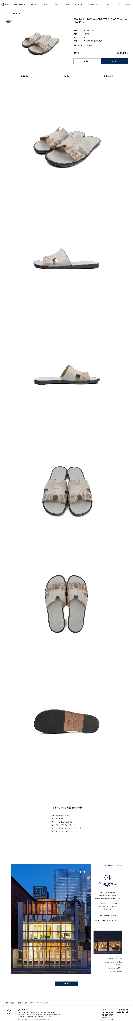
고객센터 (32, 1002)
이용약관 (19, 1002)
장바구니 (86, 61)
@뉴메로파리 (122, 1012)
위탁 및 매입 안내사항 (42, 1002)
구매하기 (114, 61)
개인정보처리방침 (9, 1002)
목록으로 (66, 984)
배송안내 (66, 76)
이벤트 (25, 1002)
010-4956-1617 (109, 1012)
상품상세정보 (25, 76)
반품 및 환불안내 (107, 76)
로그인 (121, 4)
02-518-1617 (107, 1015)
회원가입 (128, 4)
